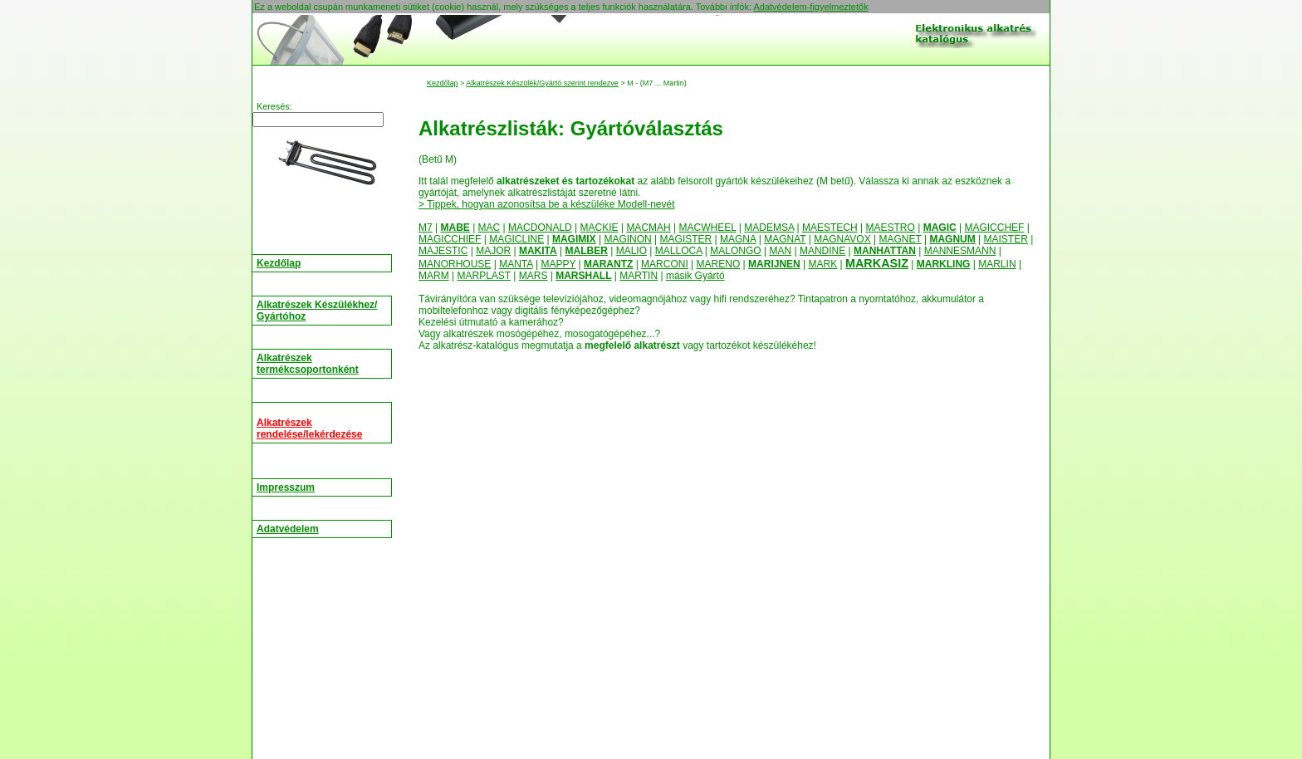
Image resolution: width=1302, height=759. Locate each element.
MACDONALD (540, 227)
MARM (433, 276)
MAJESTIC (442, 251)
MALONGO (735, 251)
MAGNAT (784, 239)
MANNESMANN (960, 251)
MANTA (515, 264)
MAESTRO (890, 227)
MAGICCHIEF (449, 239)
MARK (823, 264)
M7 (425, 227)
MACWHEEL (708, 227)
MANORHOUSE (454, 264)
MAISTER (1006, 239)
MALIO (631, 251)
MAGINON (627, 239)
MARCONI (664, 264)
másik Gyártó (695, 276)
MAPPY (558, 264)
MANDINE (822, 251)
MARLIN (997, 264)
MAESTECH (830, 227)
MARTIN (638, 276)
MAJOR (493, 251)
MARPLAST (483, 276)
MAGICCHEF (994, 227)
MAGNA (738, 239)
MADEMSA (769, 227)
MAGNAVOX (842, 239)
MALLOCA (678, 251)
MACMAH (648, 227)
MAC (489, 227)
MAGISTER (686, 239)
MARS (533, 276)
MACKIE (599, 227)
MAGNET (900, 239)
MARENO (719, 264)
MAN (780, 251)
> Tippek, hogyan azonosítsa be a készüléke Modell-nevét (546, 204)
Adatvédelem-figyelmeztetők (810, 7)
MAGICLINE (516, 239)
